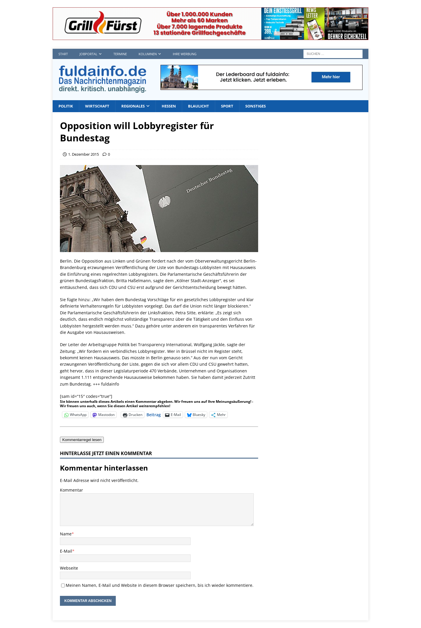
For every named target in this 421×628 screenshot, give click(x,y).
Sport (237, 106)
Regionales (138, 106)
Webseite (69, 568)
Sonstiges (267, 106)
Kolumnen (148, 54)
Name (66, 534)
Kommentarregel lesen (81, 440)
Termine (120, 54)
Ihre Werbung (184, 54)
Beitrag (153, 414)
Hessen (175, 106)
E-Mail (66, 551)
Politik (66, 106)
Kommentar (71, 490)
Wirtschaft (100, 106)
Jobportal (88, 54)
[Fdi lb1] (262, 86)
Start (63, 54)
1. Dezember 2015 (83, 154)
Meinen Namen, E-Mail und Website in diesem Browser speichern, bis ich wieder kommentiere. (159, 585)
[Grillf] (210, 36)
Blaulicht (206, 106)
